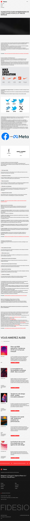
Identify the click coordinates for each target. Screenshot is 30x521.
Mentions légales (4, 515)
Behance (2, 486)
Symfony (3, 477)
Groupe (2, 483)
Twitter (16, 488)
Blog (16, 483)
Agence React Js (20, 475)
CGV (1, 518)
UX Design (2, 385)
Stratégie (2, 7)
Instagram (16, 486)
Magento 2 (4, 475)
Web (1, 362)
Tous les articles (5, 341)
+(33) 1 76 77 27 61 (3, 499)
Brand (2, 432)
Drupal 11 (11, 475)
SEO (1, 433)
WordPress (10, 477)
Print (2, 6)
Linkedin (2, 488)
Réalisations (3, 484)
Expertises (17, 484)
